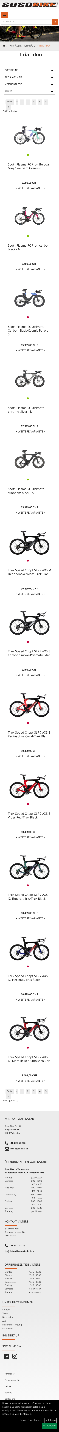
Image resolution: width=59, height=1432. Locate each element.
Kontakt (6, 1310)
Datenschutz (8, 1317)
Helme (8, 1386)
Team (5, 1314)
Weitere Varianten (31, 188)
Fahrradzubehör (12, 1380)
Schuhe (8, 1393)
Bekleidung (10, 1399)
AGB (4, 1321)
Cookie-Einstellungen (31, 1420)
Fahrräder (14, 46)
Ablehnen (50, 1420)
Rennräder (30, 46)
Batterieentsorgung (12, 1325)
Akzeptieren (49, 1426)
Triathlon (45, 46)
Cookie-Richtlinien (21, 1414)
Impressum (7, 1329)
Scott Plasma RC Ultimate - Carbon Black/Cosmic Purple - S (29, 331)
